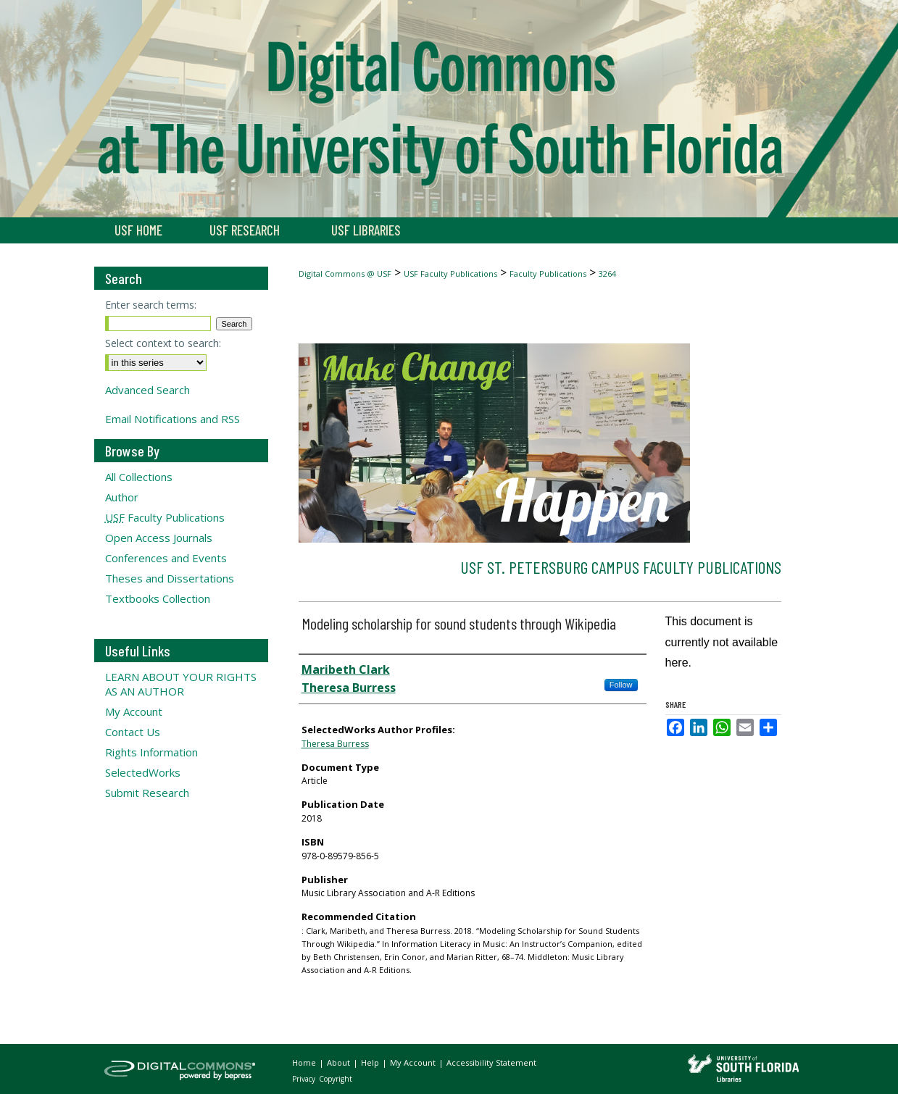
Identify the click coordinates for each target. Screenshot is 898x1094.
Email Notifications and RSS (172, 419)
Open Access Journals (158, 537)
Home (305, 1062)
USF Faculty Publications (450, 273)
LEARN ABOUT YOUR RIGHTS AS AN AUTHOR (181, 683)
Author (121, 497)
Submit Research (147, 792)
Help (371, 1062)
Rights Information (151, 752)
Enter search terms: (150, 305)
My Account (133, 711)
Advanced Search (147, 390)
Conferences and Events (166, 558)
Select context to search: (163, 343)
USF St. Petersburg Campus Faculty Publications (620, 566)
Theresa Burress (335, 744)
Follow (621, 684)
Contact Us (132, 732)
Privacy (304, 1079)
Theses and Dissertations (169, 578)
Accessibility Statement (491, 1062)
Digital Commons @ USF (345, 273)
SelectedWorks (142, 772)
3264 (607, 273)
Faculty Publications (548, 273)
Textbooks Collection (157, 598)
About (339, 1062)
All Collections (138, 476)
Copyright (335, 1079)
